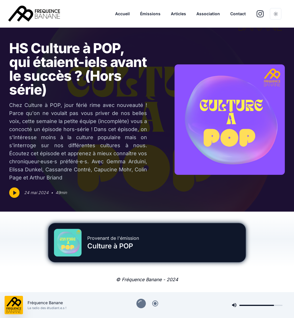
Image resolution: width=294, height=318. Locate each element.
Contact (238, 13)
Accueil (122, 13)
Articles (178, 13)
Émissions (150, 13)
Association (208, 13)
